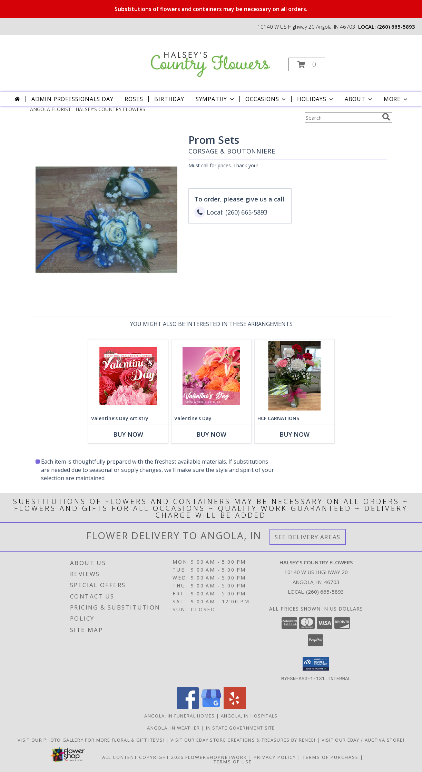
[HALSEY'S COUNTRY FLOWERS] (210, 57)
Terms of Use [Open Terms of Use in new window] (233, 761)
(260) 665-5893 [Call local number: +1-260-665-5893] (396, 26)
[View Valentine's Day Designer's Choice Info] (211, 375)
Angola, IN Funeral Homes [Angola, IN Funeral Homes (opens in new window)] (179, 715)
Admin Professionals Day (72, 99)
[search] (386, 117)
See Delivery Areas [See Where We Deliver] (308, 537)
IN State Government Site (240, 727)
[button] (306, 64)
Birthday (169, 99)
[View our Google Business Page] (211, 707)
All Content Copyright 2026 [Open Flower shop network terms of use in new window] (143, 757)
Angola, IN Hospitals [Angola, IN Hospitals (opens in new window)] (249, 715)
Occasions (266, 99)
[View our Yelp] (235, 707)
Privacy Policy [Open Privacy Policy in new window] (275, 757)
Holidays (315, 99)
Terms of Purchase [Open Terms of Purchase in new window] (331, 757)
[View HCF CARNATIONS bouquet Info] (294, 375)
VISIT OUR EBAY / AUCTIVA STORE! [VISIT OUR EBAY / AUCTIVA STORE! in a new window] (363, 739)
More (396, 99)
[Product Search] (342, 117)
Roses (134, 99)
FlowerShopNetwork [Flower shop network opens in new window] (216, 757)
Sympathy (215, 99)
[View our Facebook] (188, 707)
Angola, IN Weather (173, 727)
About (359, 99)
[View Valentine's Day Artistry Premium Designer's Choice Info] (128, 375)
